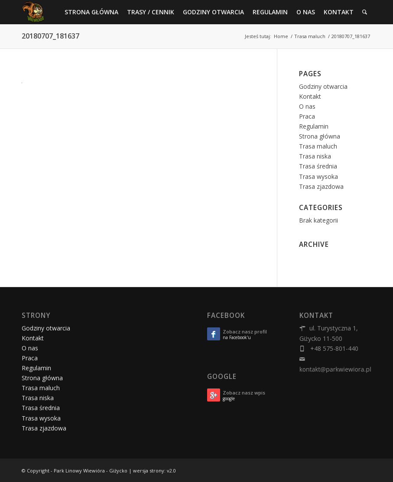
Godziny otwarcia (323, 86)
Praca (307, 116)
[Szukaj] (364, 12)
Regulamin (313, 126)
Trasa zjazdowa (321, 186)
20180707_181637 (50, 36)
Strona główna (319, 136)
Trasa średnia (318, 166)
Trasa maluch (318, 146)
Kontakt (310, 96)
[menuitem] (91, 12)
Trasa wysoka (318, 176)
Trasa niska (315, 156)
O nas (307, 106)
